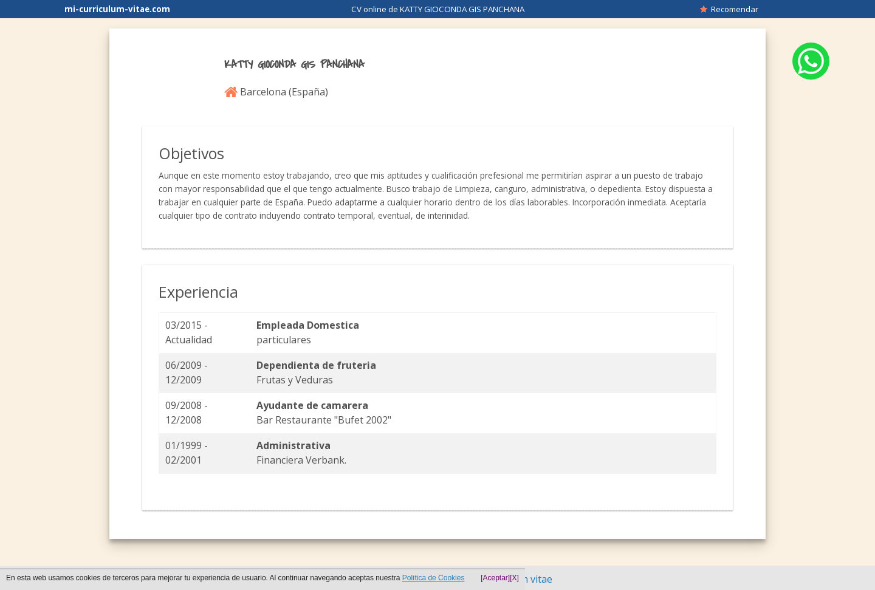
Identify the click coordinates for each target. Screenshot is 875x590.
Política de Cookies (433, 578)
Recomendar (729, 9)
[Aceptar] (495, 578)
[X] (514, 578)
